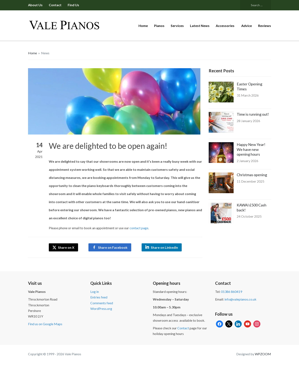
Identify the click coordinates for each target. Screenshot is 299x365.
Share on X (63, 247)
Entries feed (98, 297)
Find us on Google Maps (45, 324)
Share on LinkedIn (164, 247)
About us (35, 5)
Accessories (225, 26)
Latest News (200, 26)
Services (177, 26)
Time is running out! (253, 114)
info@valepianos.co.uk (240, 299)
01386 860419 (231, 291)
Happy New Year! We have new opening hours (251, 149)
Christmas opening (252, 174)
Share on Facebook (112, 247)
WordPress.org (101, 308)
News (45, 53)
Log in (94, 291)
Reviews (264, 26)
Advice (246, 26)
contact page (139, 228)
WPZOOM (263, 354)
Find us (73, 5)
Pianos (159, 26)
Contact (55, 5)
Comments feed (101, 303)
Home (143, 26)
